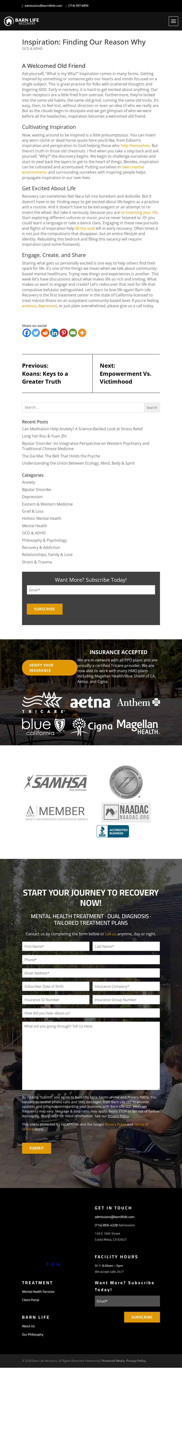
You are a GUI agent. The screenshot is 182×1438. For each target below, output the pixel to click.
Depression (32, 497)
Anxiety (28, 482)
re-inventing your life (139, 212)
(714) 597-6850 (78, 6)
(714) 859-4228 (106, 1225)
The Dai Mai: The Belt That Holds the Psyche (61, 456)
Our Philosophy (32, 1334)
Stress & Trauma (37, 562)
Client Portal (30, 1300)
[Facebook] (27, 333)
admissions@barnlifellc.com (43, 6)
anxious (29, 306)
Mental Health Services (38, 1291)
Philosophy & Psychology (44, 540)
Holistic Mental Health (41, 518)
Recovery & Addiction (41, 547)
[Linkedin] (54, 333)
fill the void (85, 228)
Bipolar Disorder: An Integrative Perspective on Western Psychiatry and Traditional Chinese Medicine (85, 446)
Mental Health (34, 525)
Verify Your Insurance (41, 667)
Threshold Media (113, 1360)
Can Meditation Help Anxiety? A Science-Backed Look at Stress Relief (82, 429)
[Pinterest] (63, 333)
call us (110, 934)
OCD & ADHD (32, 48)
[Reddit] (45, 333)
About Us (28, 1326)
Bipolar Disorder (37, 489)
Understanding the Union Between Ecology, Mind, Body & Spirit (78, 463)
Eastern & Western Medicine (47, 504)
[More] (82, 333)
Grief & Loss (33, 511)
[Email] (73, 333)
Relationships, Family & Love (47, 554)
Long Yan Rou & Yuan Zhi (44, 436)
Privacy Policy (118, 1115)
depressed (47, 306)
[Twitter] (36, 333)
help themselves (135, 145)
